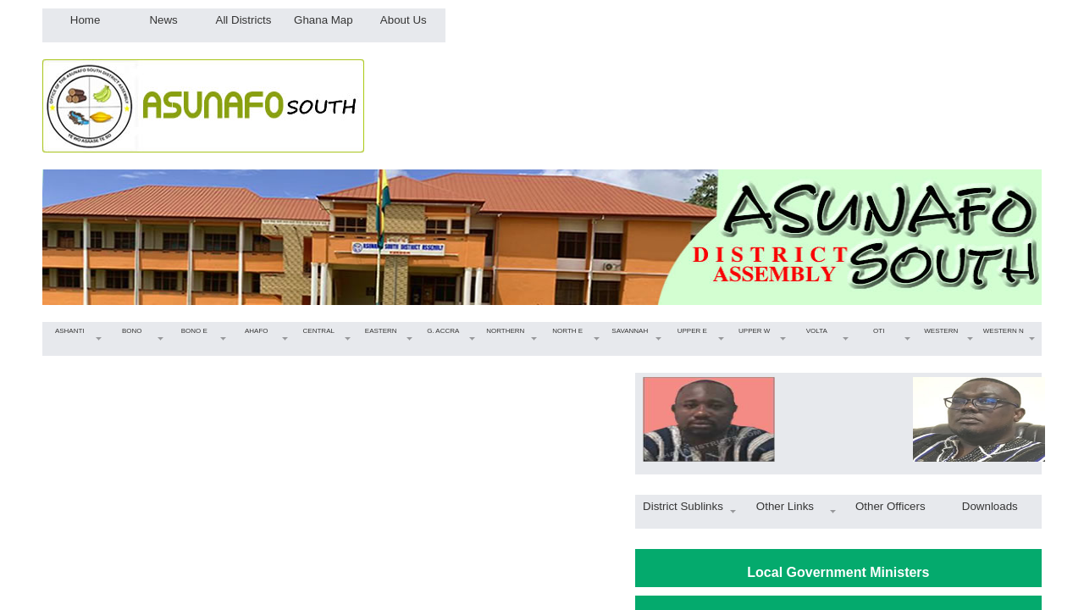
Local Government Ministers (838, 572)
